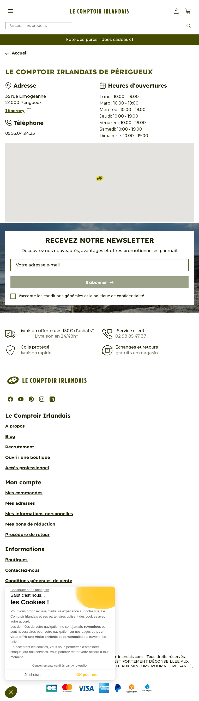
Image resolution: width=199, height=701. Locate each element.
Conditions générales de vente (38, 580)
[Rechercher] (38, 25)
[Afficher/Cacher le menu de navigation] (10, 11)
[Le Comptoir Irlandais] (99, 11)
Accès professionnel (27, 467)
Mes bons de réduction (30, 524)
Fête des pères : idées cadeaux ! (99, 39)
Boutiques (16, 559)
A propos (15, 426)
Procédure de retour (27, 534)
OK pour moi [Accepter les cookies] (87, 675)
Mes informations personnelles (39, 513)
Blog (10, 436)
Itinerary (18, 110)
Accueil (20, 53)
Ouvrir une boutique (27, 457)
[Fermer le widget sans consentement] (30, 590)
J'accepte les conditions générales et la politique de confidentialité (81, 296)
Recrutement (19, 446)
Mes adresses (20, 503)
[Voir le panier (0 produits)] (188, 11)
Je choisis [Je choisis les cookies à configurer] (32, 675)
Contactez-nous (22, 570)
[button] (11, 692)
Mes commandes (24, 492)
